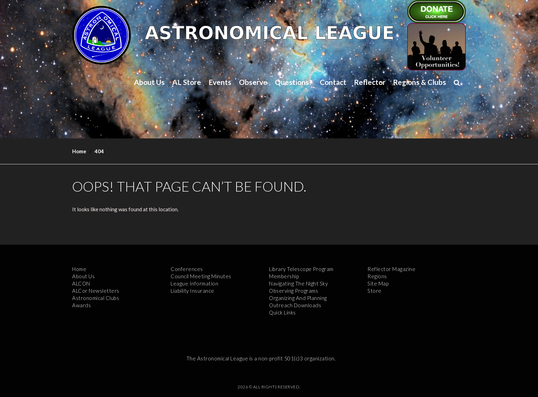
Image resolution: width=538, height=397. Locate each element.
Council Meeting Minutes (201, 276)
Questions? (293, 82)
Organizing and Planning (298, 298)
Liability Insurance (192, 291)
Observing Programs (293, 291)
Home (79, 151)
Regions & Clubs (419, 82)
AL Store (186, 82)
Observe (253, 82)
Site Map (377, 283)
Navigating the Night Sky (298, 283)
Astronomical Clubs (95, 298)
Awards (81, 305)
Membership (284, 276)
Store (374, 291)
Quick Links (282, 312)
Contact (333, 82)
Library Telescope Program (301, 269)
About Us (149, 82)
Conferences (187, 269)
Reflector (369, 82)
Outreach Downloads (295, 305)
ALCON (81, 283)
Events (220, 82)
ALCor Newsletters (95, 291)
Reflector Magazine (391, 269)
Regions (377, 276)
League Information (194, 283)
